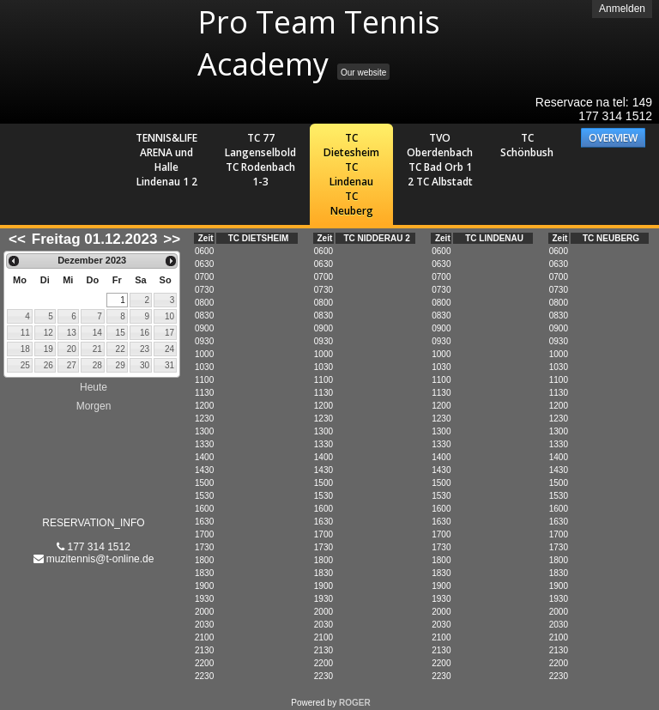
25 (25, 365)
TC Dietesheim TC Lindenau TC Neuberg (351, 174)
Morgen (94, 406)
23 (144, 349)
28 (97, 365)
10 (169, 316)
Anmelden (622, 9)
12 (48, 332)
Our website (363, 72)
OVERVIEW (613, 137)
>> (171, 239)
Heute (93, 387)
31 (169, 365)
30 (144, 365)
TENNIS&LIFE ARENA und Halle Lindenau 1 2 (166, 159)
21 (97, 349)
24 (169, 349)
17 (169, 332)
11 (25, 332)
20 (71, 349)
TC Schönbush (526, 145)
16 (144, 332)
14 (97, 332)
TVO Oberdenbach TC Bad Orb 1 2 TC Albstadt (440, 159)
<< (17, 239)
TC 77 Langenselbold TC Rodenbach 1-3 (260, 159)
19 (48, 349)
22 (120, 349)
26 (48, 365)
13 (71, 332)
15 (120, 332)
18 (25, 349)
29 (120, 365)
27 (71, 365)
